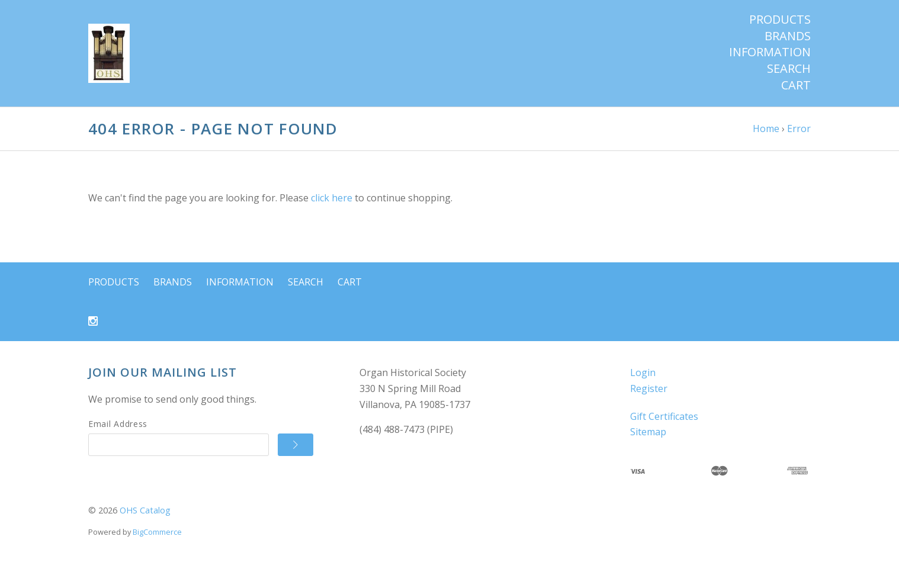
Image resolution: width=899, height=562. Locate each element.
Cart (796, 85)
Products (780, 19)
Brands (788, 36)
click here (331, 197)
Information (770, 52)
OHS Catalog (145, 510)
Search (789, 68)
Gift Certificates (664, 416)
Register (648, 388)
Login (643, 372)
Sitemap (648, 431)
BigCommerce (157, 531)
